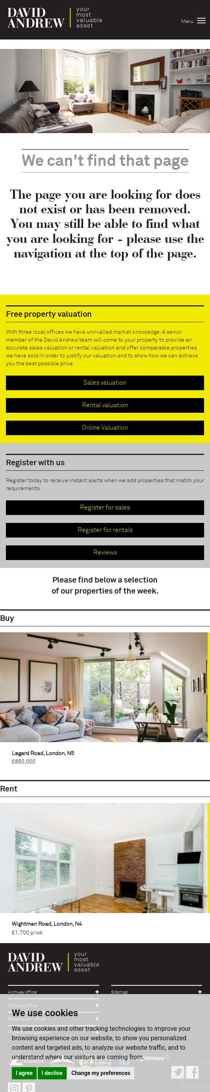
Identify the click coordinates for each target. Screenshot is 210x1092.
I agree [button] (24, 1073)
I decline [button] (52, 1073)
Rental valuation (105, 405)
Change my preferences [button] (100, 1073)
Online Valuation (105, 428)
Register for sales (105, 507)
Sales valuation (105, 383)
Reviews (105, 552)
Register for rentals (105, 530)
